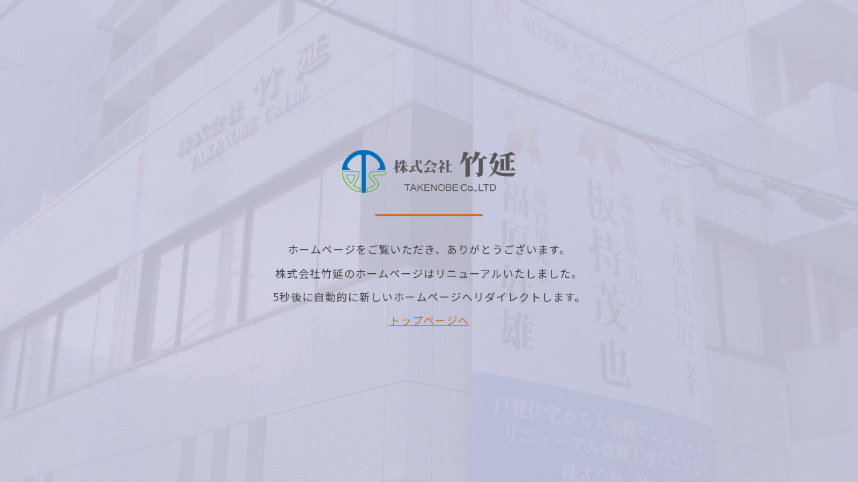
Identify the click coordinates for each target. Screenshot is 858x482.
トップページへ (429, 320)
